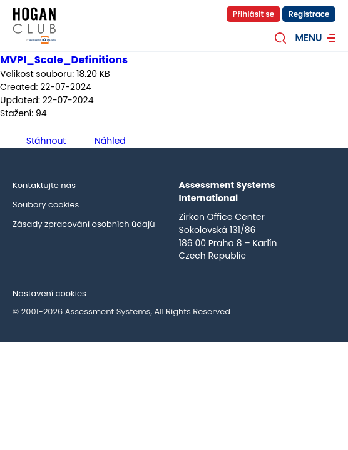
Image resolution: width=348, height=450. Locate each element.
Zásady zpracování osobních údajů (84, 224)
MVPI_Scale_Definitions (64, 59)
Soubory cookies (46, 205)
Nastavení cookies (49, 293)
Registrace (309, 14)
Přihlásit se (253, 14)
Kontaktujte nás (44, 185)
